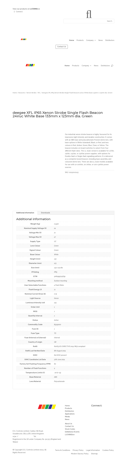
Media (67, 417)
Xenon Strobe (31, 93)
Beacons (22, 93)
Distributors (109, 40)
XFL (39, 93)
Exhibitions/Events (72, 432)
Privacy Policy (78, 450)
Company (90, 40)
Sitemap (94, 454)
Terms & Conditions (62, 450)
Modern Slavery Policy (80, 454)
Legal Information (93, 450)
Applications (70, 414)
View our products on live (26, 9)
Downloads (45, 213)
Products (80, 40)
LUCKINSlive (70, 434)
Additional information (25, 213)
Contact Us (61, 47)
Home (71, 40)
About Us (68, 424)
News (100, 40)
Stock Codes (70, 429)
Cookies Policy (108, 450)
